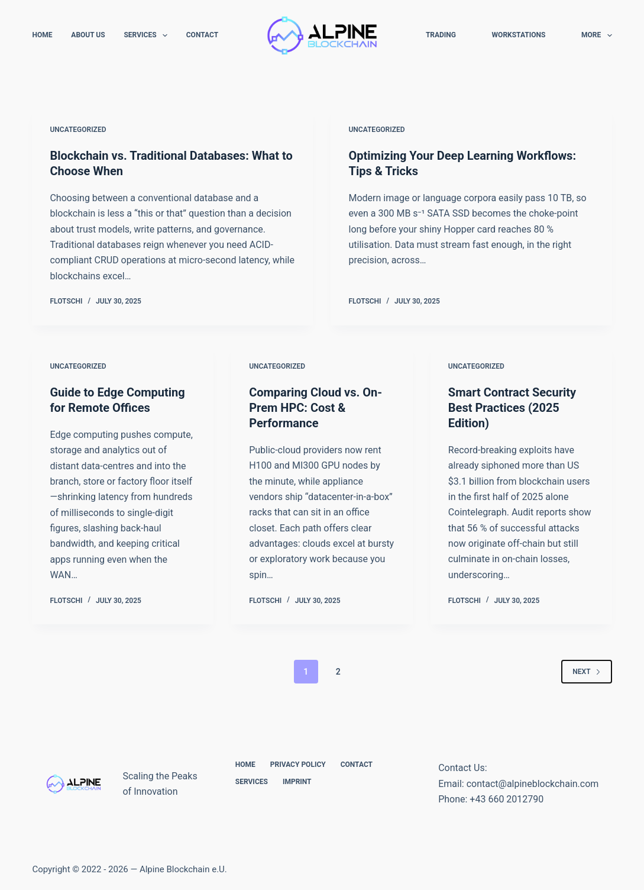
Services (147, 35)
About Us (88, 35)
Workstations (519, 35)
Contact (202, 35)
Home (42, 35)
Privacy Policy (298, 764)
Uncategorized (78, 129)
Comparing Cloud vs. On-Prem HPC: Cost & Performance (315, 407)
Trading (441, 35)
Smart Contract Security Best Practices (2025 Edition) (512, 407)
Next (586, 672)
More (596, 35)
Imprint (297, 782)
